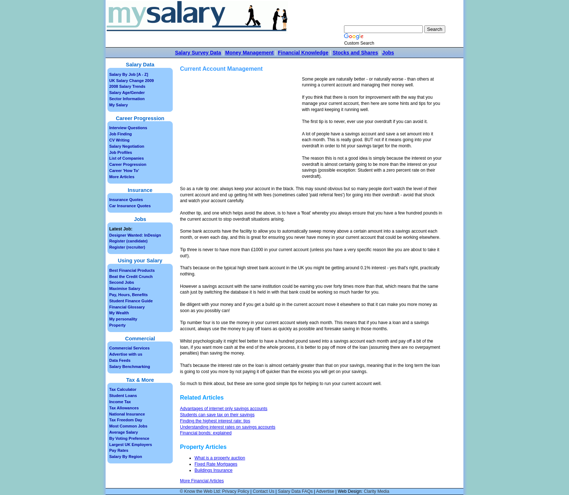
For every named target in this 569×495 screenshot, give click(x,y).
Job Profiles (120, 152)
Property (117, 325)
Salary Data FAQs (295, 491)
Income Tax (120, 402)
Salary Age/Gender (127, 92)
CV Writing (119, 140)
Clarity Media (376, 491)
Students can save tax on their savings (217, 414)
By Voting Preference (129, 438)
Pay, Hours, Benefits (128, 294)
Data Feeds (120, 360)
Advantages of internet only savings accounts (223, 408)
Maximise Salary (124, 288)
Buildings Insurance (214, 470)
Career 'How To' (124, 170)
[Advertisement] (241, 127)
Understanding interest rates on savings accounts (227, 427)
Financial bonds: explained (206, 432)
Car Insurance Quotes (130, 206)
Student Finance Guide (131, 301)
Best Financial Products (132, 270)
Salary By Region (125, 456)
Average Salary (123, 432)
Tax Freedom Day (125, 420)
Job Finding (120, 134)
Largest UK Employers (130, 444)
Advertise (325, 491)
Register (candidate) (128, 241)
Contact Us (263, 491)
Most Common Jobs (128, 426)
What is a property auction (220, 458)
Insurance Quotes (126, 199)
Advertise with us (125, 354)
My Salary (118, 105)
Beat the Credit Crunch (131, 276)
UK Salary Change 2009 (131, 80)
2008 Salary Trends (127, 86)
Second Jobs (121, 282)
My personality (123, 319)
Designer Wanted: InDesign (135, 235)
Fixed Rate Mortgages (216, 464)
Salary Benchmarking (129, 366)
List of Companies (126, 158)
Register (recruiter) (127, 247)
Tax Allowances (124, 408)
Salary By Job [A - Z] (128, 74)
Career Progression (127, 164)
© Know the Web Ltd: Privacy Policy (214, 491)
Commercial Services (129, 348)
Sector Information (127, 99)
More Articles (121, 177)
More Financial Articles (202, 480)
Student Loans (123, 395)
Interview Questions (128, 128)
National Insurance (127, 414)
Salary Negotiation (126, 146)
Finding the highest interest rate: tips (215, 421)
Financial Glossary (127, 307)
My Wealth (119, 313)
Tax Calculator (122, 389)
